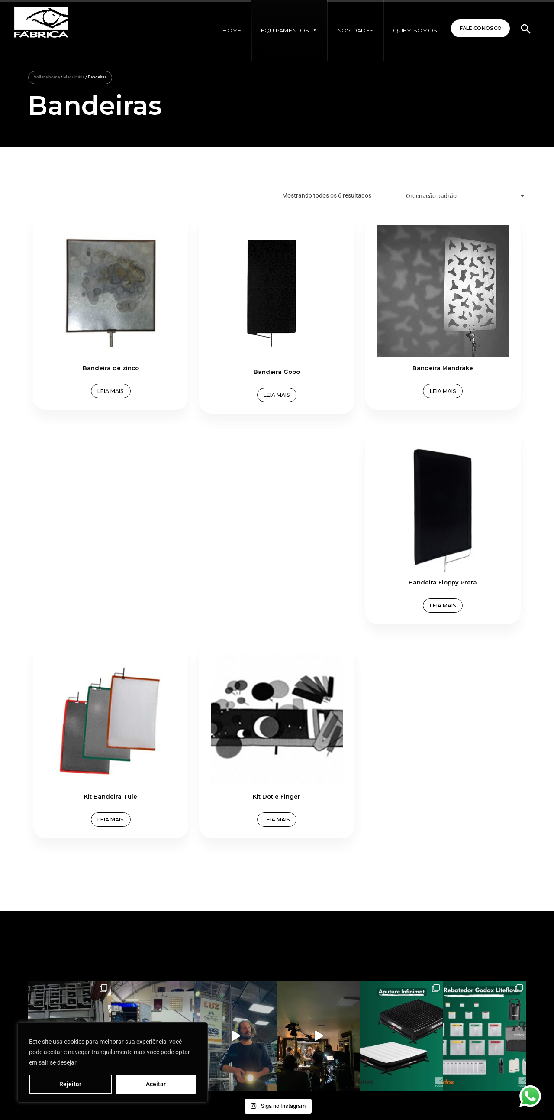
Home (226, 30)
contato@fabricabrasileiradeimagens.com (101, 920)
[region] (112, 1062)
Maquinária (73, 77)
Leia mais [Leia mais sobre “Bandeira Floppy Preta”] (464, 350)
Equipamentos (283, 30)
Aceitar (156, 1084)
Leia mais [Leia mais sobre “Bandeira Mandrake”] (339, 350)
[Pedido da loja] (464, 195)
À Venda (218, 920)
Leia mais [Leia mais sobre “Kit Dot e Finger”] (215, 530)
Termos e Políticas (229, 933)
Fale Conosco (477, 29)
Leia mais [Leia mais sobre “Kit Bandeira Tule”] (90, 530)
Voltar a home (47, 77)
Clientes (290, 908)
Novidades (349, 30)
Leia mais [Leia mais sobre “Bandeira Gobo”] (215, 354)
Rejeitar (70, 1084)
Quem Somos (409, 30)
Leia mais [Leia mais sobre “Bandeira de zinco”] (90, 350)
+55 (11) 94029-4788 (83, 945)
